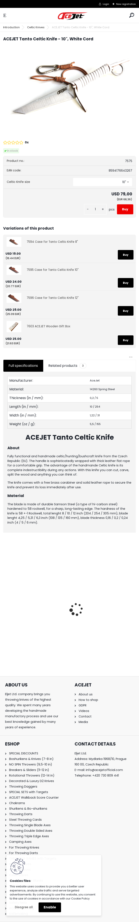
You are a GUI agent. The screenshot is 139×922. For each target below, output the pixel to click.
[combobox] (102, 182)
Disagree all (24, 907)
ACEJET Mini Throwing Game (29, 611)
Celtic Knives (35, 27)
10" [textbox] (124, 182)
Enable (50, 907)
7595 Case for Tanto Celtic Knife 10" (53, 270)
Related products (67, 365)
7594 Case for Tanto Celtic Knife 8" (52, 242)
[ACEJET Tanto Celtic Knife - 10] (69, 89)
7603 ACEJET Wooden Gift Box (48, 326)
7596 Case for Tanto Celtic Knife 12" (53, 298)
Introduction (11, 27)
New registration (126, 4)
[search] (132, 15)
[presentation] (5, 602)
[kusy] (95, 209)
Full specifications (23, 365)
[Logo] (73, 16)
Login (106, 4)
